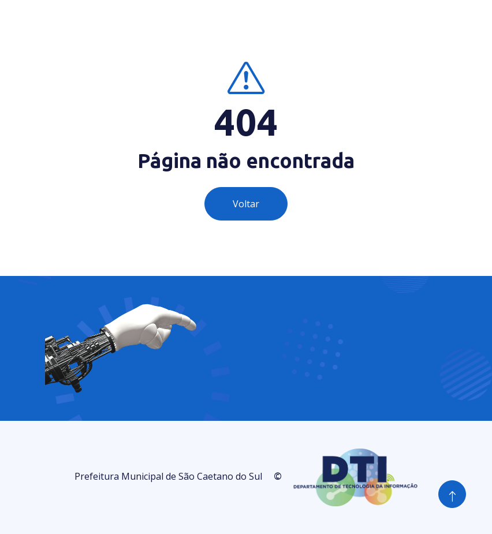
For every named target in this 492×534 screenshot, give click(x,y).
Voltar (246, 203)
